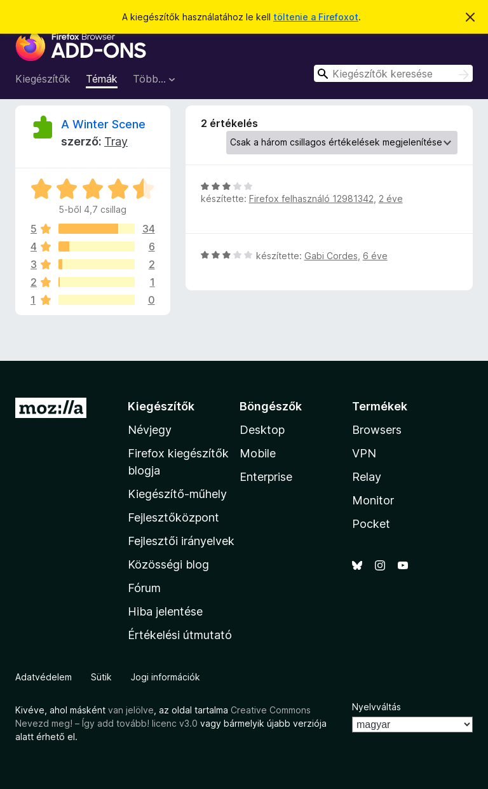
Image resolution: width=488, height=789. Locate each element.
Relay (366, 476)
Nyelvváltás (376, 706)
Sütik (101, 676)
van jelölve (131, 710)
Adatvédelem (43, 676)
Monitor (373, 500)
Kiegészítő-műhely (177, 494)
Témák (102, 78)
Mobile (258, 453)
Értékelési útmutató (180, 635)
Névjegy (150, 429)
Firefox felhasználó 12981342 (311, 198)
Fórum (144, 588)
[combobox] (393, 73)
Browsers (377, 429)
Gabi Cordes (331, 255)
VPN (364, 453)
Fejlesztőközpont (173, 517)
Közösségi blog (168, 564)
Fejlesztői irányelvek (181, 541)
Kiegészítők (43, 78)
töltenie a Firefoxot (315, 16)
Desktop (262, 429)
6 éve (375, 255)
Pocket (371, 523)
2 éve (391, 198)
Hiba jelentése (165, 611)
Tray (116, 141)
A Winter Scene (103, 124)
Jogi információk (165, 676)
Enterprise (266, 476)
